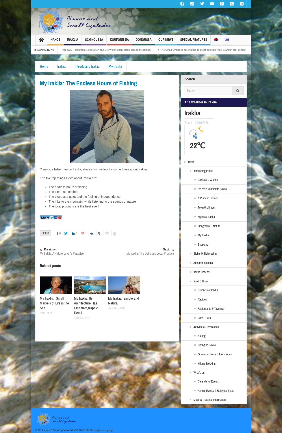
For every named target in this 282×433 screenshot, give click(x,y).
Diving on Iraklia (207, 345)
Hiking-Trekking (206, 364)
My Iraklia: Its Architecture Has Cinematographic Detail (86, 305)
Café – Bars (204, 318)
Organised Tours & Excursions (215, 354)
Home (44, 66)
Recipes (202, 300)
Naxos (55, 41)
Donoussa (143, 41)
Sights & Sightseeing (205, 254)
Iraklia (73, 41)
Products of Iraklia (208, 290)
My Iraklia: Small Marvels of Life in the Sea (54, 303)
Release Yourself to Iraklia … (214, 189)
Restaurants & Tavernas (211, 309)
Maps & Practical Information (209, 400)
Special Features (193, 41)
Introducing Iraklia (87, 66)
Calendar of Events (208, 382)
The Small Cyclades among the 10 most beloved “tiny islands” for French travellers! (214, 50)
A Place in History (208, 198)
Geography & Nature (209, 226)
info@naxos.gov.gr (103, 430)
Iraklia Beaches (202, 272)
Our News (166, 41)
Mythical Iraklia (206, 217)
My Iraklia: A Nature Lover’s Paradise (73, 251)
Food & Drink (200, 282)
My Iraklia (115, 66)
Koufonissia (119, 41)
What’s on (198, 373)
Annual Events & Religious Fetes (216, 391)
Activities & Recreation (206, 327)
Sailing (202, 336)
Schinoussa (94, 41)
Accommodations (203, 263)
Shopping (203, 245)
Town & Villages (207, 208)
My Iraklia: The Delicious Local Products (140, 251)
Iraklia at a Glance (208, 180)
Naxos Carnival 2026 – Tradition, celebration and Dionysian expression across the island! (105, 50)
